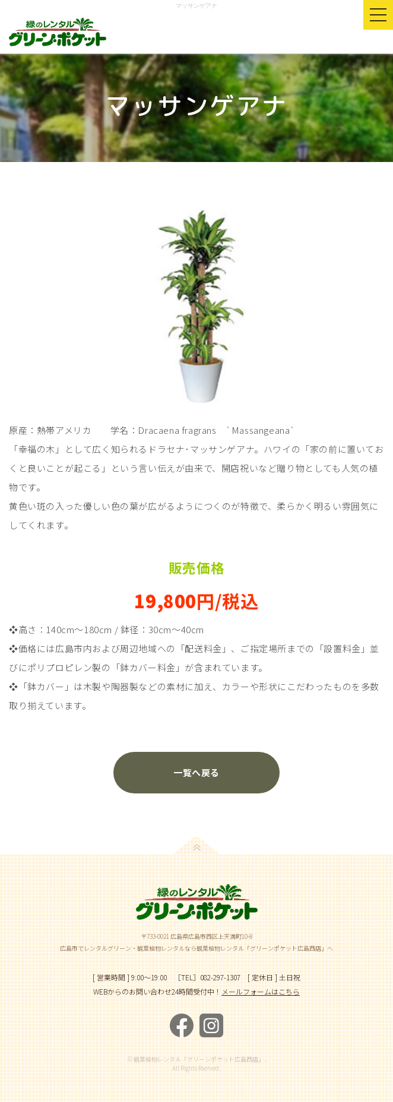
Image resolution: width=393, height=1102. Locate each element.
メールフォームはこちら (260, 991)
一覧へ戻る (196, 772)
